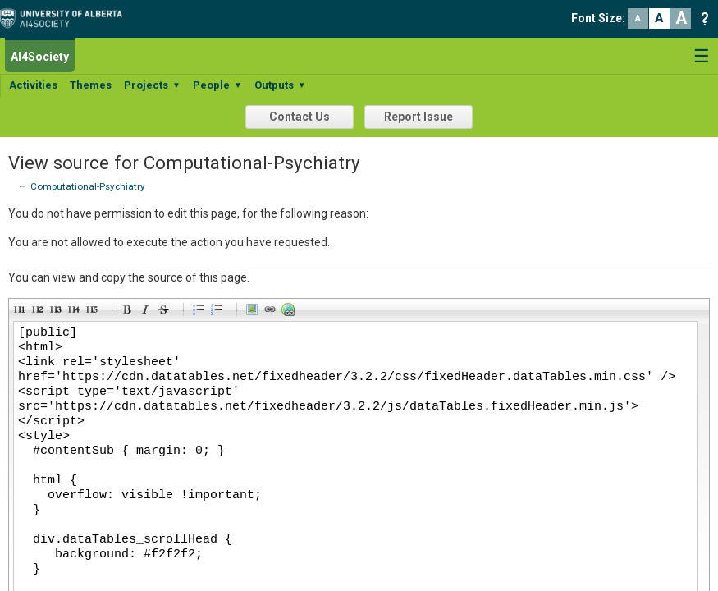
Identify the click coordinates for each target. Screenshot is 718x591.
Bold (130, 312)
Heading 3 (58, 312)
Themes (91, 85)
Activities (33, 85)
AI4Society (40, 56)
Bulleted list (201, 312)
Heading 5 (94, 312)
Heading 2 (40, 312)
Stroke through (166, 312)
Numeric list (219, 312)
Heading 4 (76, 312)
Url (290, 312)
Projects (152, 85)
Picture (254, 312)
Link (272, 312)
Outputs (280, 85)
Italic (148, 312)
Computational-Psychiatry (87, 186)
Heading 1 (22, 312)
